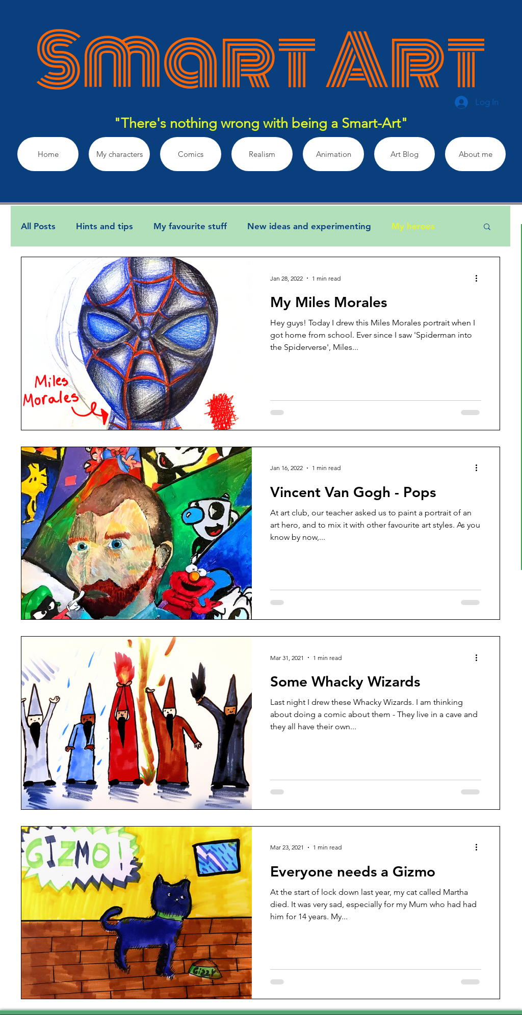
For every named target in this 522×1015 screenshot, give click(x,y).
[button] (487, 227)
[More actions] (480, 278)
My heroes (413, 226)
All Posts (38, 226)
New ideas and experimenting (309, 226)
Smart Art (260, 61)
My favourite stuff (190, 226)
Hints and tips (104, 226)
